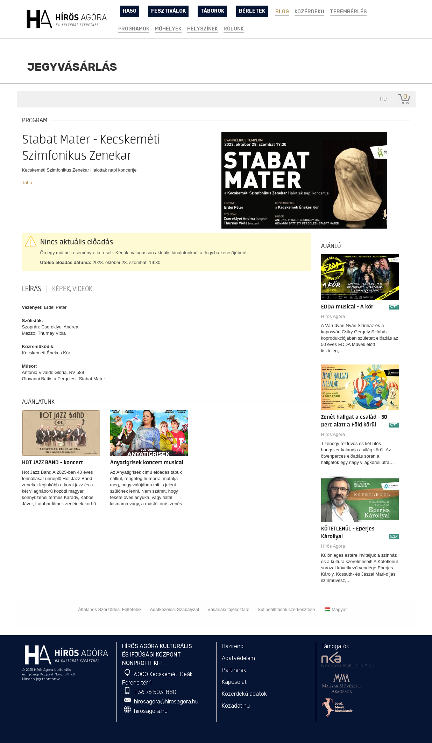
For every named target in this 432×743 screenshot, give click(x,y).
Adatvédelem (238, 658)
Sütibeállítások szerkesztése (286, 609)
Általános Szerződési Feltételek (109, 609)
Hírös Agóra (333, 316)
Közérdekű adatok (244, 693)
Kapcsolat (234, 682)
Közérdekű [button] (309, 12)
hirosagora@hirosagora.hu (166, 701)
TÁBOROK (212, 11)
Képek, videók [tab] (72, 289)
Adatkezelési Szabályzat (174, 609)
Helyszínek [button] (202, 29)
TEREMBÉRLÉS (348, 12)
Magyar (336, 609)
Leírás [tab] (31, 289)
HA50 (129, 11)
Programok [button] (133, 29)
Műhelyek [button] (168, 29)
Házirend (232, 646)
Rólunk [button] (234, 29)
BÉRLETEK (252, 11)
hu (383, 99)
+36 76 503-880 (155, 692)
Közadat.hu (236, 705)
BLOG (282, 12)
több (27, 182)
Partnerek (234, 670)
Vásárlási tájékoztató (228, 609)
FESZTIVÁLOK (168, 11)
